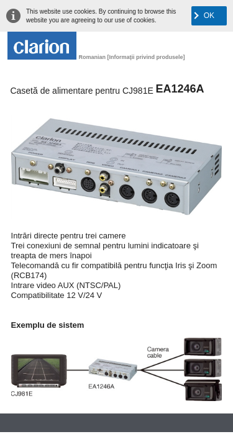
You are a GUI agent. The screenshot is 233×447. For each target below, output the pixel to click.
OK (209, 15)
